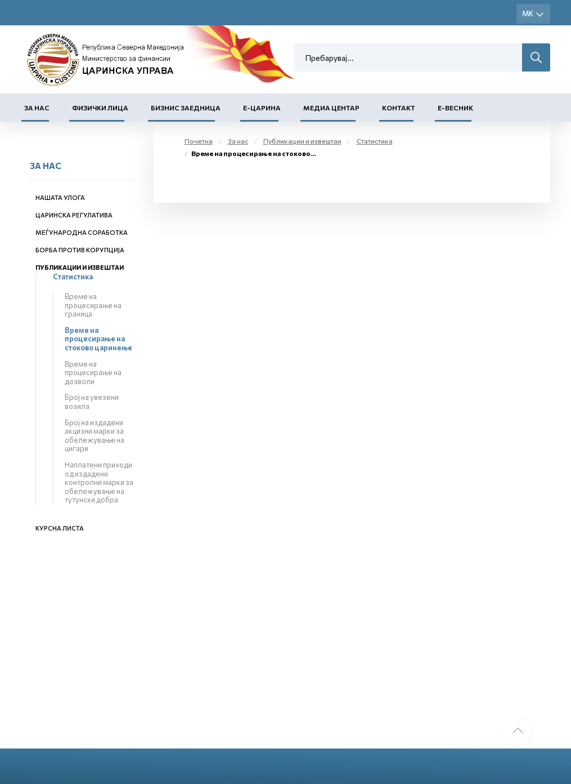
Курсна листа (59, 528)
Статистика (73, 276)
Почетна (199, 141)
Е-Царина (262, 108)
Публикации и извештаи (79, 267)
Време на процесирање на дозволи (93, 372)
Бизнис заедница (186, 108)
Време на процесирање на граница (93, 305)
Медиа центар (331, 108)
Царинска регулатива (74, 215)
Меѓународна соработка (81, 232)
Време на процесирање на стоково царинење (98, 339)
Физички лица (100, 108)
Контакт (398, 108)
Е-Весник (455, 108)
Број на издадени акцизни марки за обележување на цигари (94, 435)
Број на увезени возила (92, 402)
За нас (37, 108)
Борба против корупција (79, 249)
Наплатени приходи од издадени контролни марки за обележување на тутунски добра (99, 482)
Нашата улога (60, 197)
